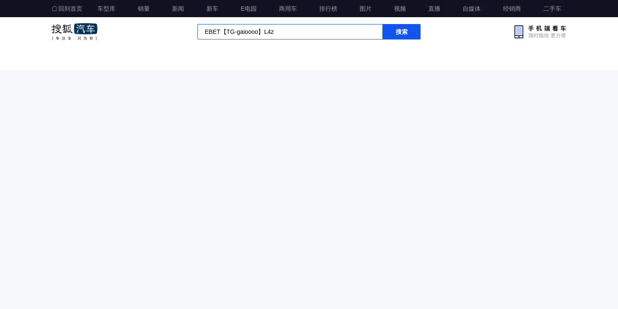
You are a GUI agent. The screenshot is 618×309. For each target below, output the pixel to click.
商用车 (288, 8)
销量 (144, 8)
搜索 (402, 31)
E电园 (249, 8)
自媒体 (472, 8)
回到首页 (67, 8)
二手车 (552, 8)
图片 (366, 8)
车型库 (106, 8)
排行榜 (328, 8)
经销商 (512, 8)
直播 (434, 8)
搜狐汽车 (74, 31)
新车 (212, 8)
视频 (400, 8)
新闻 (178, 8)
